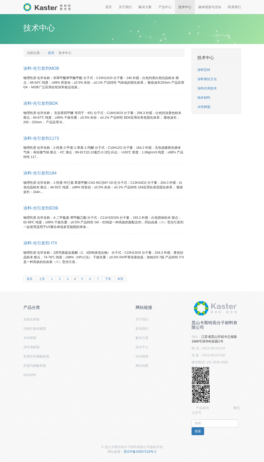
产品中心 (164, 7)
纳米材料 (203, 97)
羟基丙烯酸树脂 (34, 365)
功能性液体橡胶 (34, 328)
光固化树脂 (31, 319)
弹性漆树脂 (31, 347)
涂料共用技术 (207, 88)
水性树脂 (203, 107)
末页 (120, 279)
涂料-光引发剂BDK (40, 103)
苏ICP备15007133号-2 (140, 451)
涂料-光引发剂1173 (41, 138)
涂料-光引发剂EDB (40, 208)
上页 (42, 279)
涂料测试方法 (207, 79)
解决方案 (145, 7)
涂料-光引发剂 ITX (40, 243)
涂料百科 (203, 70)
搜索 (198, 431)
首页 (108, 7)
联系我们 (234, 7)
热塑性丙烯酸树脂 (36, 356)
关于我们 (125, 7)
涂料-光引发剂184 (40, 173)
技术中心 (184, 7)
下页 (108, 279)
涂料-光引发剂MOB (41, 68)
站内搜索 (142, 356)
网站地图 (142, 365)
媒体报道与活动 (209, 7)
